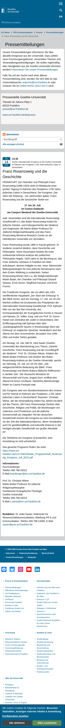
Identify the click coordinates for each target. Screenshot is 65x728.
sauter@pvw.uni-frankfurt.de (17, 524)
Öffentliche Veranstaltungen (16, 590)
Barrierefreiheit (48, 553)
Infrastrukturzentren (13, 651)
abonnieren (11, 134)
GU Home (5, 32)
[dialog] (32, 716)
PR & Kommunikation (11, 22)
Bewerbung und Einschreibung (43, 646)
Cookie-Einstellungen (14, 557)
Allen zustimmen (46, 723)
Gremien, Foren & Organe (16, 703)
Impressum (10, 553)
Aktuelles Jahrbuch (13, 596)
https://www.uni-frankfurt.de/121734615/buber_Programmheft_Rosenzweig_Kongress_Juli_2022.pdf (32, 454)
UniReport (9, 599)
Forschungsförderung (14, 648)
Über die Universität (14, 678)
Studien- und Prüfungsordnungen (45, 667)
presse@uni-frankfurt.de (15, 109)
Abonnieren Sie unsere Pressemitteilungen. (35, 69)
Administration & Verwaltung (12, 689)
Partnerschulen (43, 672)
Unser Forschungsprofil (15, 645)
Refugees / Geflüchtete (46, 608)
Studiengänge (42, 639)
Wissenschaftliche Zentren (16, 642)
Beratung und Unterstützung (42, 661)
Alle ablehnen (17, 723)
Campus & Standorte (14, 694)
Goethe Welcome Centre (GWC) (47, 603)
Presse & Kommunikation (16, 581)
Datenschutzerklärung (28, 553)
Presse (39, 32)
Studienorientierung (45, 642)
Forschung (10, 633)
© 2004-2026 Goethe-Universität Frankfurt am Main (26, 549)
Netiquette (32, 557)
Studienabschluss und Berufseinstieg (46, 655)
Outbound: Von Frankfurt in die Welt (48, 595)
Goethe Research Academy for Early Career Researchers (48, 623)
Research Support (12, 639)
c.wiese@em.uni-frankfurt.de (25, 501)
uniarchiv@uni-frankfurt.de (36, 82)
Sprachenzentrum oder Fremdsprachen (46, 615)
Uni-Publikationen (12, 593)
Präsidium (9, 685)
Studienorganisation (45, 651)
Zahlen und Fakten (13, 611)
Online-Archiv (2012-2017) (34, 85)
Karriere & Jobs (11, 605)
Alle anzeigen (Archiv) (13, 144)
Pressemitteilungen (13, 587)
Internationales (43, 581)
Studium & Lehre (44, 633)
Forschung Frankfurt (13, 602)
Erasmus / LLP (43, 599)
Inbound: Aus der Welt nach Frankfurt (48, 589)
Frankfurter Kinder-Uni (14, 608)
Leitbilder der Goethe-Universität (14, 698)
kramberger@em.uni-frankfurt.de (27, 473)
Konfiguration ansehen (15, 716)
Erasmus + (41, 611)
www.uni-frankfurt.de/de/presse (19, 114)
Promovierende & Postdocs (16, 654)
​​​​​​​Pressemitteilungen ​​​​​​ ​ (55, 32)
